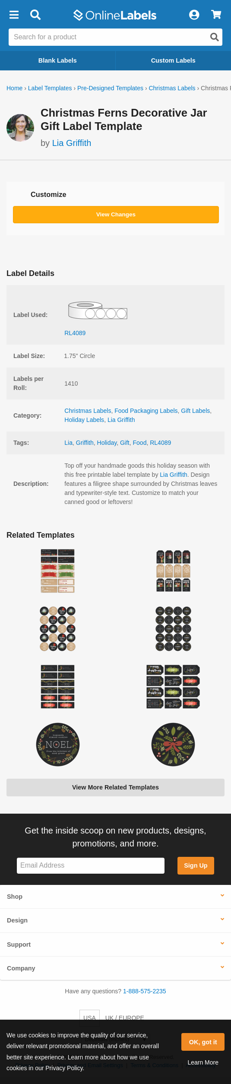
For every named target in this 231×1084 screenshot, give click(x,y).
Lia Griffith (72, 143)
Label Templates (50, 88)
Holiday (107, 442)
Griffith (85, 442)
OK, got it (203, 1042)
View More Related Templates (115, 787)
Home (14, 88)
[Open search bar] (35, 15)
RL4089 (160, 442)
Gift (125, 442)
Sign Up (195, 865)
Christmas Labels (172, 88)
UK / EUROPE (124, 1017)
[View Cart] (216, 15)
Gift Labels (195, 410)
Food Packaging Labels (145, 410)
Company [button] (21, 968)
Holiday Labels (84, 419)
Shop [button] (14, 896)
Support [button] (19, 944)
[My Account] (194, 15)
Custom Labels (173, 60)
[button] (13, 15)
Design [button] (17, 920)
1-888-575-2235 (144, 991)
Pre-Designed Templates (110, 88)
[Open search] (214, 37)
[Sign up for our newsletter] (91, 866)
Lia (68, 442)
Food (140, 442)
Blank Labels (57, 60)
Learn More (202, 1062)
